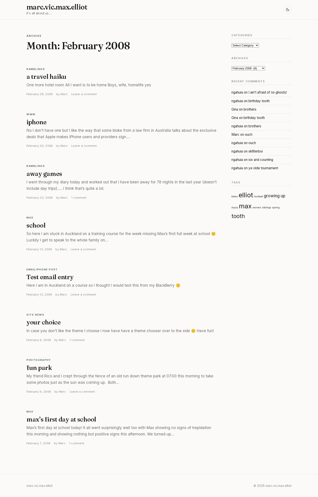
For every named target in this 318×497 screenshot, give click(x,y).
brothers (250, 109)
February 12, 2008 (39, 294)
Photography (38, 359)
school (35, 225)
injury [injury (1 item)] (234, 207)
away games (44, 173)
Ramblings (35, 69)
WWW (31, 114)
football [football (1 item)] (258, 196)
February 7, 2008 (38, 443)
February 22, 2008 (39, 197)
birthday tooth (259, 101)
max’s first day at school (61, 419)
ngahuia (237, 92)
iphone (36, 122)
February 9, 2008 (38, 340)
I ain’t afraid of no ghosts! (267, 92)
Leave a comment (84, 94)
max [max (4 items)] (245, 206)
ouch (248, 134)
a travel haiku (46, 76)
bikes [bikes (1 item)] (234, 196)
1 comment (78, 197)
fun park (39, 367)
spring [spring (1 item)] (276, 207)
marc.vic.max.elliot (56, 7)
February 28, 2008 (39, 94)
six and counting (260, 160)
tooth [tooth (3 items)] (238, 216)
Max (30, 217)
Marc (64, 94)
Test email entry (50, 277)
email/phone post (42, 269)
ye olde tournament (263, 168)
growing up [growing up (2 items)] (274, 195)
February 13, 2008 (39, 249)
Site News (35, 314)
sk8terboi (255, 151)
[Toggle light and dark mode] (288, 10)
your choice (43, 322)
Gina (234, 109)
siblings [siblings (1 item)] (266, 207)
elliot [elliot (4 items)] (246, 195)
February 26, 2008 (39, 145)
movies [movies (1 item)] (257, 207)
